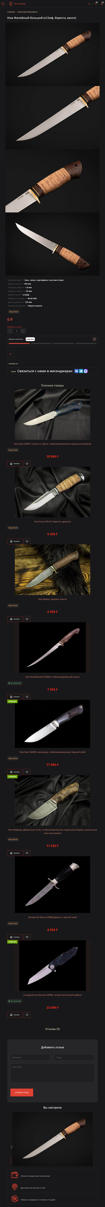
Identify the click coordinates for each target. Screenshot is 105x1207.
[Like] (33, 464)
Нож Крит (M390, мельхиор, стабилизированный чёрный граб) (52, 751)
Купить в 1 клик (13, 365)
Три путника (17, 2)
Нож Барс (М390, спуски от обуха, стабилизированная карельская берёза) (52, 444)
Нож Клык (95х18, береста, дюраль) (52, 521)
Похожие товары (52, 386)
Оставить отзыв (22, 1090)
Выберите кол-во (14, 327)
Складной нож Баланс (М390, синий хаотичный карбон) (52, 992)
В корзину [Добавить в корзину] (17, 463)
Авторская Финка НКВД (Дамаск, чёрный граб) (52, 915)
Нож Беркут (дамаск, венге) (52, 598)
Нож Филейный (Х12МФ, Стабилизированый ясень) (52, 676)
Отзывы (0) (52, 1026)
